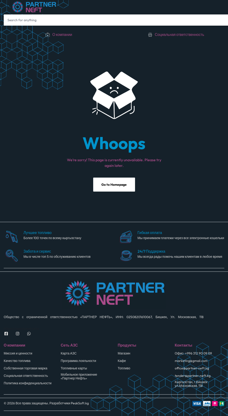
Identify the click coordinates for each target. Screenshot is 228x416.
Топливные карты (74, 369)
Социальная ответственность (179, 34)
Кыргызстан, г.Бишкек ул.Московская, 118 (191, 384)
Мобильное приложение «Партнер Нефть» (79, 377)
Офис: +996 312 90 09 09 (193, 354)
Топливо (124, 369)
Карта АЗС (68, 354)
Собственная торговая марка (25, 369)
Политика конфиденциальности (28, 383)
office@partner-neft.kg (192, 369)
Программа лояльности (78, 361)
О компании (62, 34)
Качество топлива (17, 361)
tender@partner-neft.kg (193, 376)
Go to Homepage (114, 185)
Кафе (122, 361)
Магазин (124, 354)
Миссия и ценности (18, 354)
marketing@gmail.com (191, 361)
